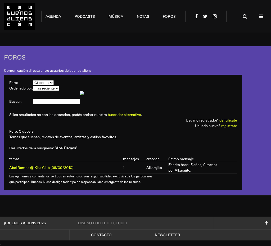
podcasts (85, 16)
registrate (229, 126)
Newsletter (167, 235)
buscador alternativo (124, 115)
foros (169, 16)
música (116, 16)
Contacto (101, 235)
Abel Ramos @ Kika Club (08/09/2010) (41, 168)
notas (143, 16)
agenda (53, 16)
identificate (228, 120)
